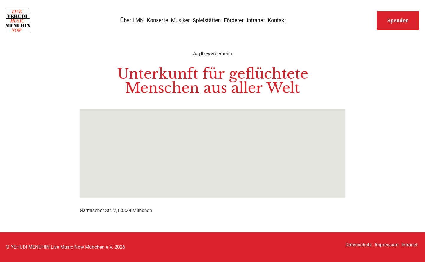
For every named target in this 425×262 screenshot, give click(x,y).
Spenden (398, 21)
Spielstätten (207, 20)
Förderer (233, 20)
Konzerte (157, 20)
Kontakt (277, 20)
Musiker (180, 20)
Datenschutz (359, 245)
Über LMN (132, 20)
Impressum (387, 245)
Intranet (256, 20)
